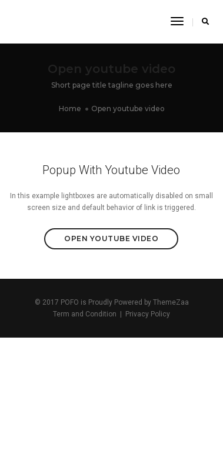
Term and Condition (85, 314)
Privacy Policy (147, 314)
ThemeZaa (171, 302)
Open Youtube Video (111, 238)
